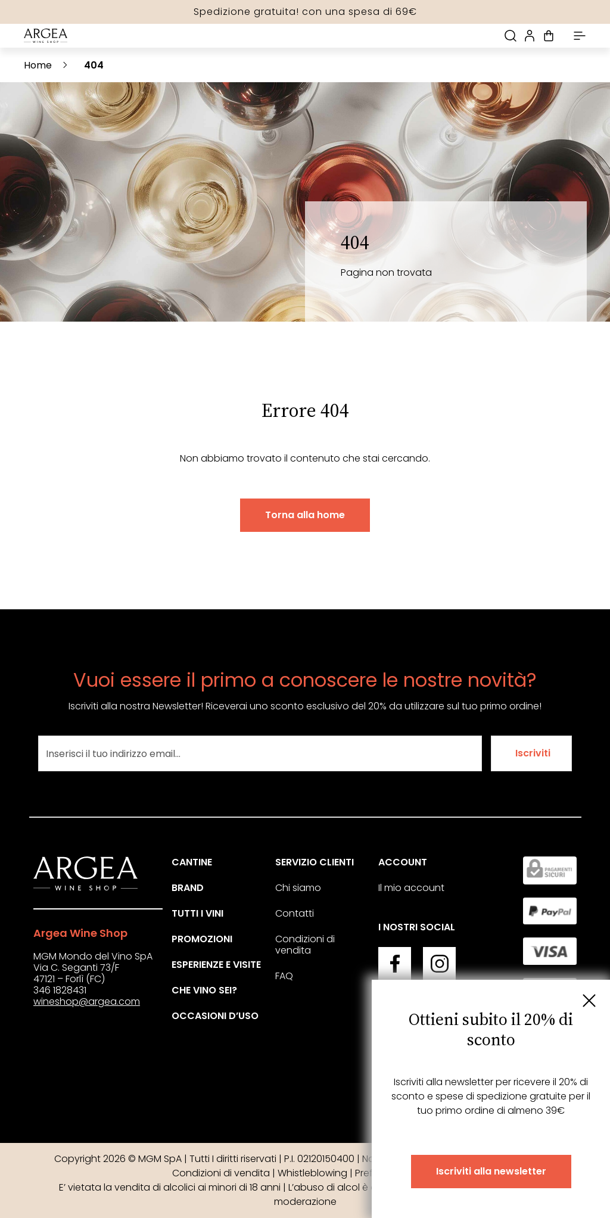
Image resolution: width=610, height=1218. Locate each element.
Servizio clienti (314, 862)
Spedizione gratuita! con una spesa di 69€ (305, 11)
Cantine (192, 862)
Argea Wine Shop (80, 933)
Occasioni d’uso (215, 1016)
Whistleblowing (312, 1173)
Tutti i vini (197, 913)
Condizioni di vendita (305, 944)
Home (38, 65)
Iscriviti (532, 753)
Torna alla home (305, 515)
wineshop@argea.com (86, 1001)
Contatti (294, 913)
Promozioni (202, 939)
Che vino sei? (204, 990)
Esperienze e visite (216, 964)
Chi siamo (298, 888)
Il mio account (411, 888)
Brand (188, 888)
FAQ (284, 976)
